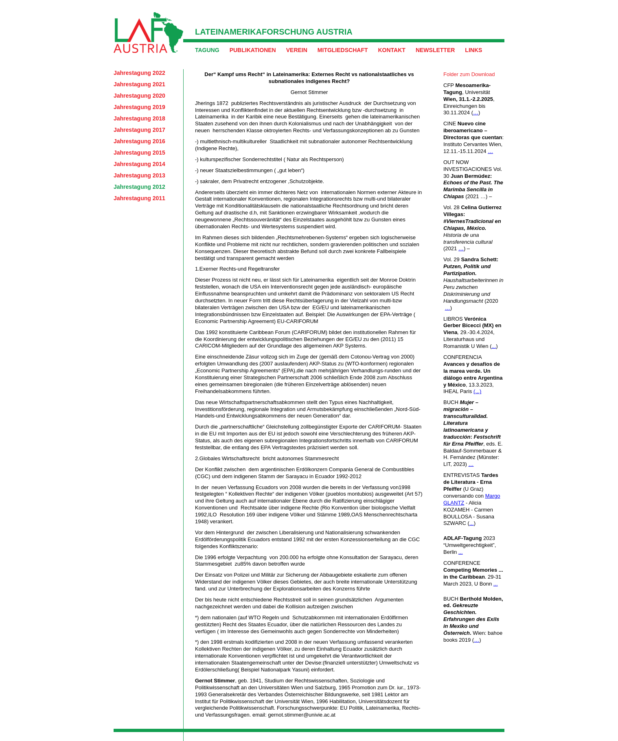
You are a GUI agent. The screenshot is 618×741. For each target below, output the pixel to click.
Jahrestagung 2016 (139, 141)
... (493, 346)
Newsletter (435, 50)
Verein (296, 50)
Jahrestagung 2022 (139, 73)
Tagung (207, 50)
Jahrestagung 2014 (139, 164)
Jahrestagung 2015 (139, 152)
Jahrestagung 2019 (139, 107)
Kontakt (391, 50)
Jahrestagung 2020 (139, 95)
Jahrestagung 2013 (139, 175)
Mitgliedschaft (343, 50)
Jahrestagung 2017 (139, 130)
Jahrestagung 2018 (139, 118)
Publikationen (253, 50)
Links (473, 50)
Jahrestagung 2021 (139, 84)
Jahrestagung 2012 (139, 187)
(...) (477, 391)
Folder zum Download (469, 74)
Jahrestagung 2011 (139, 198)
